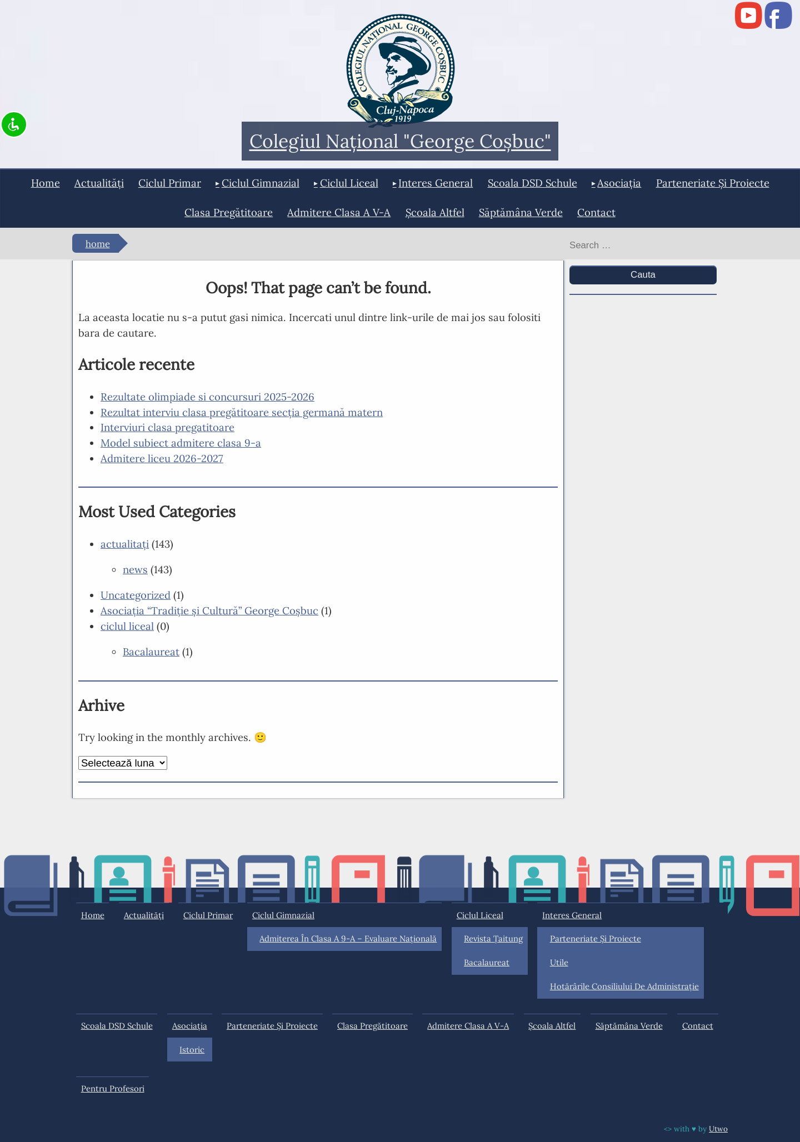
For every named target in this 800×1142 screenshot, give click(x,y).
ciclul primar (169, 182)
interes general (435, 182)
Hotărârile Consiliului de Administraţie (624, 986)
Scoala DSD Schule (532, 182)
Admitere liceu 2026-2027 (162, 458)
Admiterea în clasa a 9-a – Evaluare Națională (348, 938)
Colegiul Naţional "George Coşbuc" (400, 141)
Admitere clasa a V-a (339, 212)
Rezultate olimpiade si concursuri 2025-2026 (207, 396)
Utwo (718, 1129)
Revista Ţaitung (493, 938)
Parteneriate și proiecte (712, 182)
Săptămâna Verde (521, 212)
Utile (559, 962)
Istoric (191, 1049)
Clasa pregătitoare (228, 212)
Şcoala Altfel (435, 212)
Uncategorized (136, 595)
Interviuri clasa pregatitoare (167, 427)
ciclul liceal (349, 182)
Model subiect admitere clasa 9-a (181, 442)
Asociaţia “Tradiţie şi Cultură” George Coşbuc (209, 610)
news (135, 569)
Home (45, 182)
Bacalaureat (151, 651)
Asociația (619, 182)
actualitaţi (125, 543)
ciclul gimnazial (260, 182)
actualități (99, 182)
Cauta (643, 274)
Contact (596, 212)
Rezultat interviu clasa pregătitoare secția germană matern (242, 412)
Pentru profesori (112, 1088)
